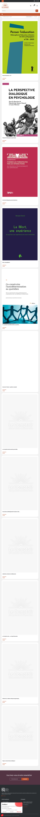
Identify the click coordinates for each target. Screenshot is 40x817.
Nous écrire (25, 806)
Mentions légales (5, 801)
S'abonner (25, 779)
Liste (35, 16)
